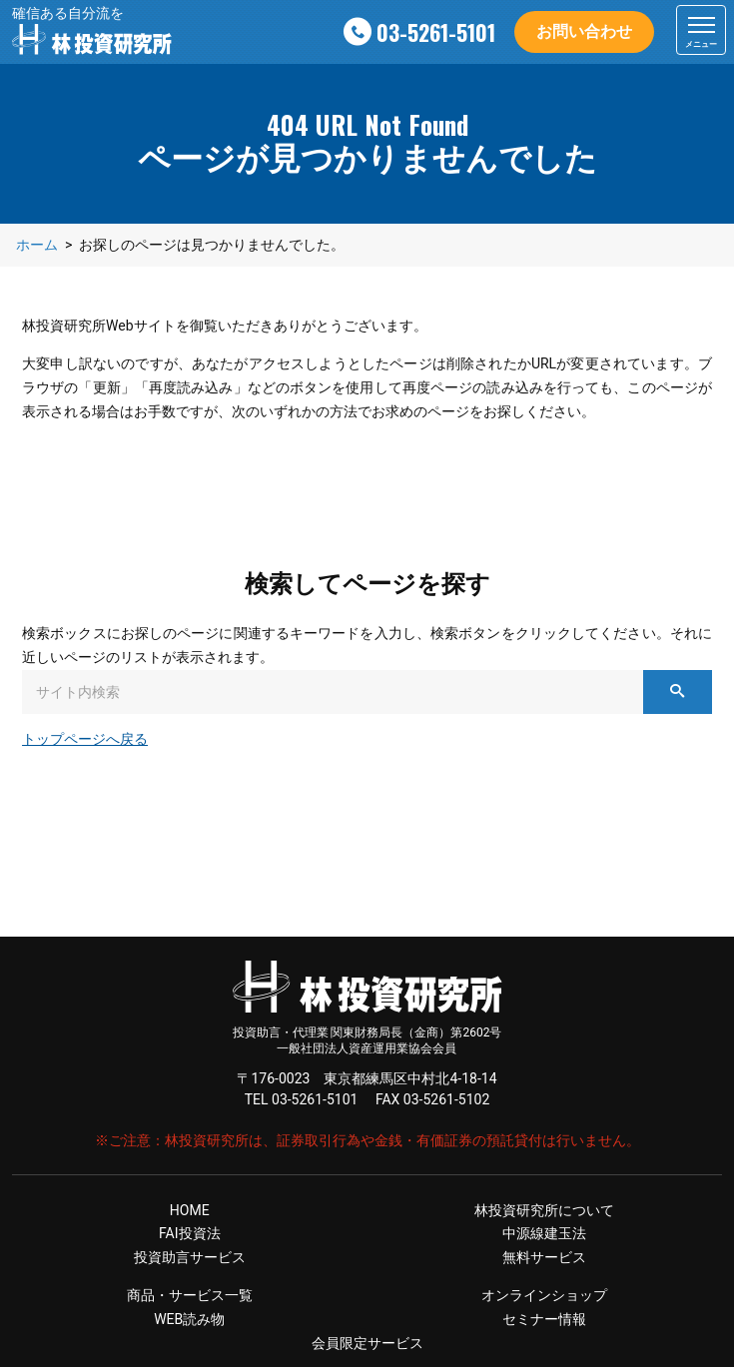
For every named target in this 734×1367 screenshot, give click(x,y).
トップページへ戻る (85, 739)
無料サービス (544, 1257)
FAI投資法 (190, 1233)
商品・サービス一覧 (190, 1295)
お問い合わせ (584, 31)
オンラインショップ (544, 1295)
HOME (190, 1210)
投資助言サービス (190, 1257)
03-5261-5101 (435, 32)
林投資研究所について (544, 1210)
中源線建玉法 (544, 1233)
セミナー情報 (544, 1319)
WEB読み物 (189, 1319)
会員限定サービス (367, 1343)
